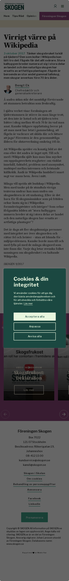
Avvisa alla (35, 336)
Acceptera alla (34, 316)
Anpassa (34, 326)
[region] (34, 290)
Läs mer (28, 303)
